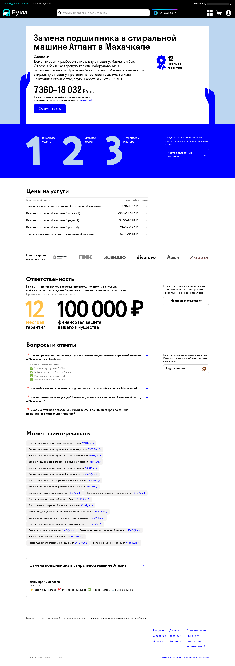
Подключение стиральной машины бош (107, 493)
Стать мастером (196, 631)
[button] (213, 3)
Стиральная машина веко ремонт (47, 493)
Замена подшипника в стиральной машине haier (55, 468)
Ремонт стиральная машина (44, 530)
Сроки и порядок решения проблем (50, 294)
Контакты (175, 641)
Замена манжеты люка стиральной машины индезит (57, 524)
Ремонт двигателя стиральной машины (50, 543)
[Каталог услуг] (209, 12)
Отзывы (158, 641)
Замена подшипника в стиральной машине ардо (55, 474)
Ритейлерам (194, 641)
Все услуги (159, 631)
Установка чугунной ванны (107, 543)
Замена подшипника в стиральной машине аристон (57, 455)
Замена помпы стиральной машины (48, 536)
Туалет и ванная (49, 618)
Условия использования (170, 657)
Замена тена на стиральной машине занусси (53, 505)
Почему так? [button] (85, 100)
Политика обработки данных (196, 657)
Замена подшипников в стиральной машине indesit (57, 462)
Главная (30, 618)
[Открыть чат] (164, 12)
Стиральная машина (74, 618)
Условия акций (196, 646)
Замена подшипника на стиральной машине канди (56, 480)
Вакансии (175, 636)
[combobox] (103, 12)
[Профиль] (228, 12)
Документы (176, 631)
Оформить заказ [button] (50, 108)
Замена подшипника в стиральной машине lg (53, 443)
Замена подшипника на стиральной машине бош (55, 487)
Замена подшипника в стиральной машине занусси (57, 449)
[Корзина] (219, 12)
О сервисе (159, 636)
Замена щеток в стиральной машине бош (51, 499)
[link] (61, 443)
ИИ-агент (193, 636)
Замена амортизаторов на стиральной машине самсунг (59, 518)
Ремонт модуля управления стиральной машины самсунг (60, 511)
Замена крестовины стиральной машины (102, 530)
